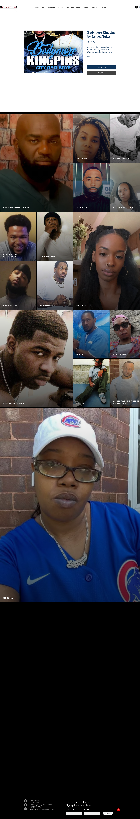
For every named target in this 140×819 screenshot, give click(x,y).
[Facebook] (25, 804)
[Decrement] (89, 60)
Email (86, 810)
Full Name (70, 810)
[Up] (118, 809)
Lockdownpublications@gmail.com (42, 809)
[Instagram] (25, 800)
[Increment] (95, 60)
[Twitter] (25, 808)
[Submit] (108, 813)
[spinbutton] (92, 60)
